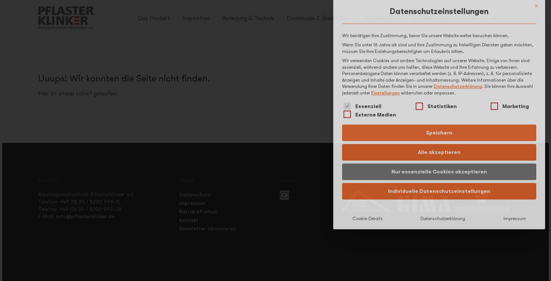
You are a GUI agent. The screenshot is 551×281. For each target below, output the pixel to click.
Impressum (515, 178)
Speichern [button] (439, 93)
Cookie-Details (367, 178)
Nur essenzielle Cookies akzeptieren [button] (439, 132)
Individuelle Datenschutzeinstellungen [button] (439, 151)
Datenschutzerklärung (458, 47)
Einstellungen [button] (385, 53)
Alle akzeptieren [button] (439, 112)
